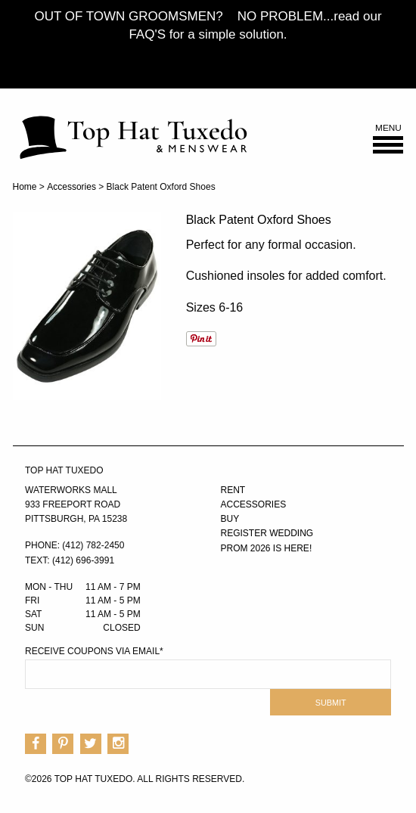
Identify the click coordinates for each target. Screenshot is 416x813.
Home (25, 187)
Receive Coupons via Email (94, 651)
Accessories (71, 187)
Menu (388, 139)
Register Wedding (267, 533)
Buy (230, 519)
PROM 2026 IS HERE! (266, 548)
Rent (233, 490)
